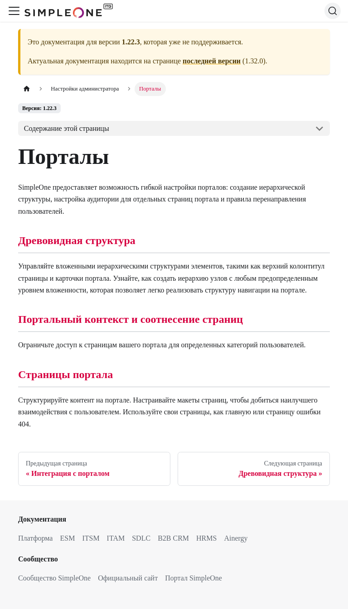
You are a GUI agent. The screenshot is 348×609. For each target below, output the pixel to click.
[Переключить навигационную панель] (14, 11)
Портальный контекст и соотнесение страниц (130, 319)
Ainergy (235, 538)
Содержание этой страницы (66, 128)
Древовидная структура (76, 240)
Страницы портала (65, 374)
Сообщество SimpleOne (54, 578)
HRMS (206, 538)
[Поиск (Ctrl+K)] (332, 11)
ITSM (90, 538)
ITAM (116, 538)
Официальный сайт (128, 578)
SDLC (141, 538)
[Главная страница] (26, 89)
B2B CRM (173, 538)
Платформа (35, 538)
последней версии (212, 61)
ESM (67, 538)
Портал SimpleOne (193, 578)
